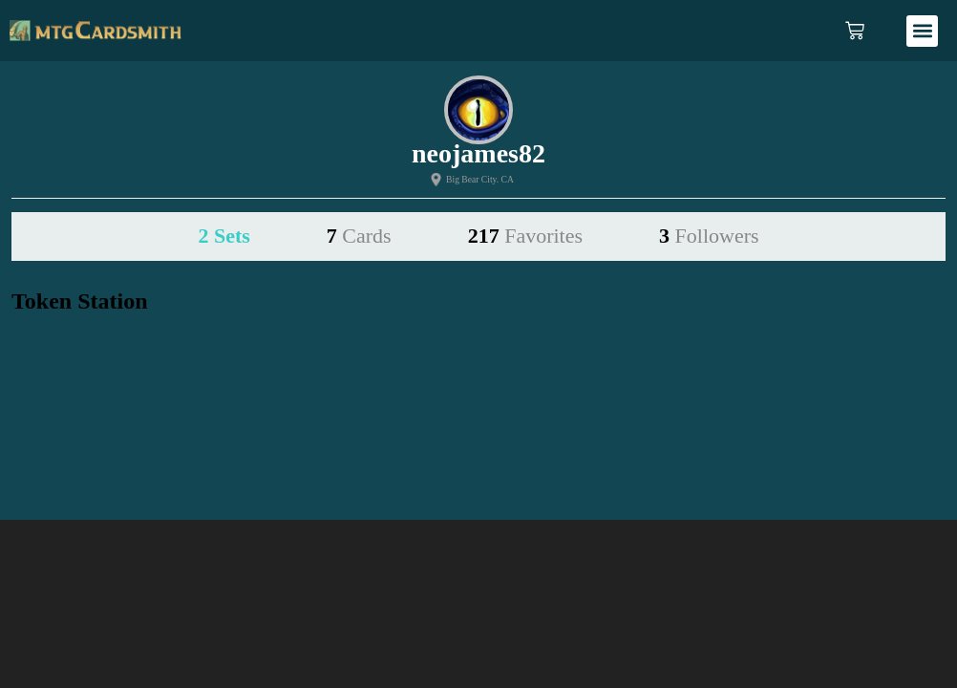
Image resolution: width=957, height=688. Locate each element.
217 (525, 235)
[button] (922, 31)
